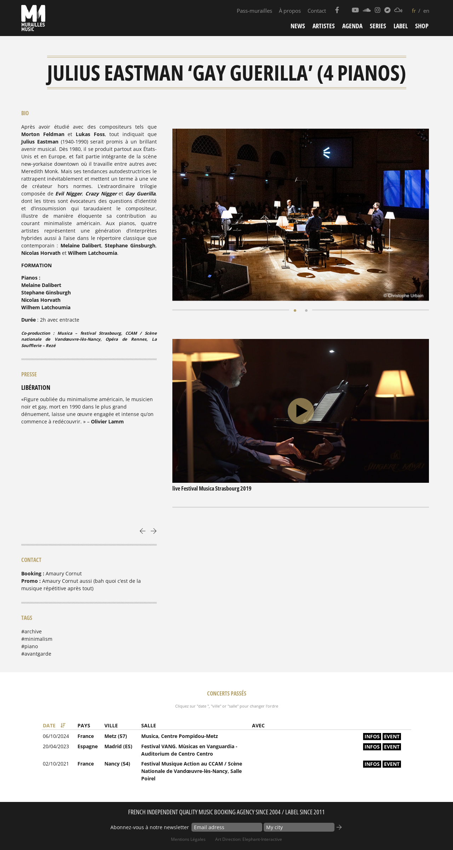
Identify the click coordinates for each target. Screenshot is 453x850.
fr (414, 10)
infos (372, 736)
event (392, 736)
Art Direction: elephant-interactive (248, 839)
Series (378, 26)
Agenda (352, 26)
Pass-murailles (254, 10)
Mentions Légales (188, 839)
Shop (422, 26)
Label (401, 26)
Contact (317, 10)
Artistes (323, 26)
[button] (295, 310)
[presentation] (143, 530)
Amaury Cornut (64, 573)
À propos (290, 10)
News (298, 26)
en (426, 10)
